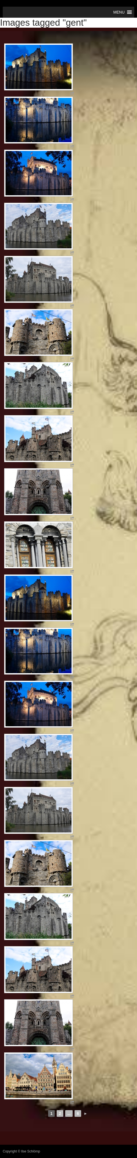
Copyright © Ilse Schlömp (21, 1151)
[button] (119, 12)
